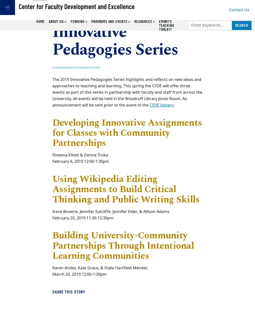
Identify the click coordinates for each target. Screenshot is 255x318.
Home (40, 21)
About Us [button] (56, 21)
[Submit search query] (242, 25)
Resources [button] (143, 21)
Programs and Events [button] (109, 21)
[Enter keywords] (210, 25)
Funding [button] (78, 21)
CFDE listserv (161, 105)
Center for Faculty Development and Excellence (92, 12)
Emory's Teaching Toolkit (166, 25)
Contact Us (239, 10)
